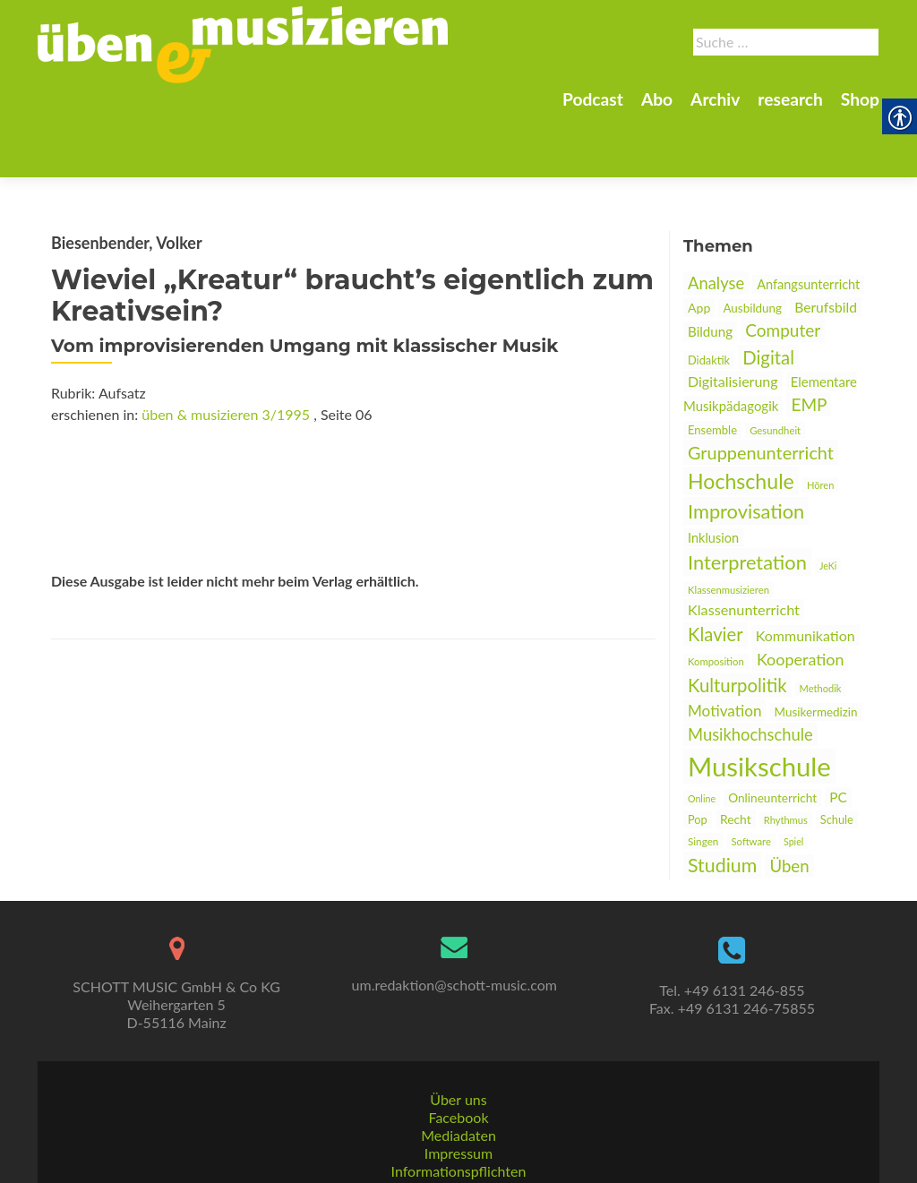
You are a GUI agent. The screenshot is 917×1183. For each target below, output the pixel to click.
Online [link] (702, 736)
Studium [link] (722, 802)
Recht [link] (735, 756)
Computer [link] (782, 267)
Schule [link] (836, 757)
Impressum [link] (458, 1111)
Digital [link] (768, 294)
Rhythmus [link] (786, 757)
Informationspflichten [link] (459, 1129)
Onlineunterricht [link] (772, 735)
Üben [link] (789, 803)
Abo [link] (657, 99)
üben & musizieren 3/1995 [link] (225, 351)
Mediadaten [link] (458, 1093)
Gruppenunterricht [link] (761, 389)
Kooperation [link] (800, 596)
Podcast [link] (592, 99)
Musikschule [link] (759, 703)
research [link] (790, 99)
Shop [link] (860, 99)
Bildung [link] (710, 269)
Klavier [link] (715, 571)
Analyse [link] (716, 220)
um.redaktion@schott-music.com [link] (454, 943)
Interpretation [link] (747, 499)
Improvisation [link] (746, 448)
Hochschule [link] (741, 418)
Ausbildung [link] (752, 245)
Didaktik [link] (709, 297)
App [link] (699, 245)
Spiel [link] (793, 778)
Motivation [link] (724, 648)
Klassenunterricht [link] (744, 546)
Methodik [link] (821, 625)
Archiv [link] (715, 99)
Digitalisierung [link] (733, 318)
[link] (243, 43)
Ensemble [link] (712, 367)
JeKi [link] (827, 503)
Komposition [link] (716, 598)
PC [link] (838, 734)
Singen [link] (703, 778)
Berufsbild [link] (825, 244)
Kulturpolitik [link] (737, 622)
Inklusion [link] (713, 475)
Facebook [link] (458, 1075)
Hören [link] (820, 422)
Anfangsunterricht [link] (808, 221)
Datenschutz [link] (458, 1165)
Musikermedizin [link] (816, 649)
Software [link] (751, 778)
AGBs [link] (458, 1147)
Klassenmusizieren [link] (728, 527)
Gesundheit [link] (775, 367)
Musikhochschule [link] (750, 672)
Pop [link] (697, 757)
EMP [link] (809, 341)
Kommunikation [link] (805, 572)
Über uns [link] (458, 1058)
